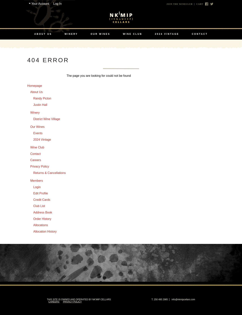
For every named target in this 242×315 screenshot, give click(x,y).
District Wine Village (46, 119)
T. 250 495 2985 (159, 299)
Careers (35, 160)
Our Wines (100, 34)
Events (38, 133)
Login (37, 187)
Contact (200, 34)
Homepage (34, 85)
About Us (43, 34)
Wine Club (132, 34)
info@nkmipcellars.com (183, 299)
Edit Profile (40, 193)
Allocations (40, 225)
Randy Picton (42, 98)
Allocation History (45, 231)
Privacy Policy (39, 166)
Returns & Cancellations (49, 173)
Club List (39, 206)
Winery (71, 34)
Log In (57, 3)
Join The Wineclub (180, 4)
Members (36, 180)
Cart (199, 4)
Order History (42, 218)
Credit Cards (41, 199)
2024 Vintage (167, 34)
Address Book (42, 212)
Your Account (40, 3)
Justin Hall (40, 104)
